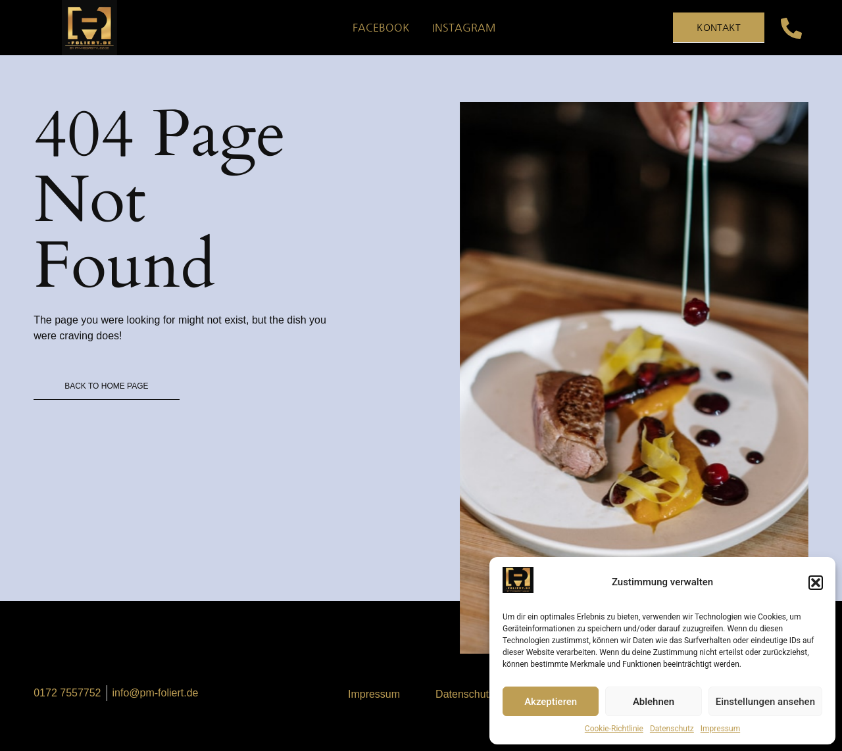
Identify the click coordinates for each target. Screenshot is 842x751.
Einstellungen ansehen (765, 702)
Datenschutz (672, 728)
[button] (815, 582)
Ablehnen (653, 702)
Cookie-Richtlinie (614, 728)
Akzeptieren (550, 702)
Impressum (720, 728)
